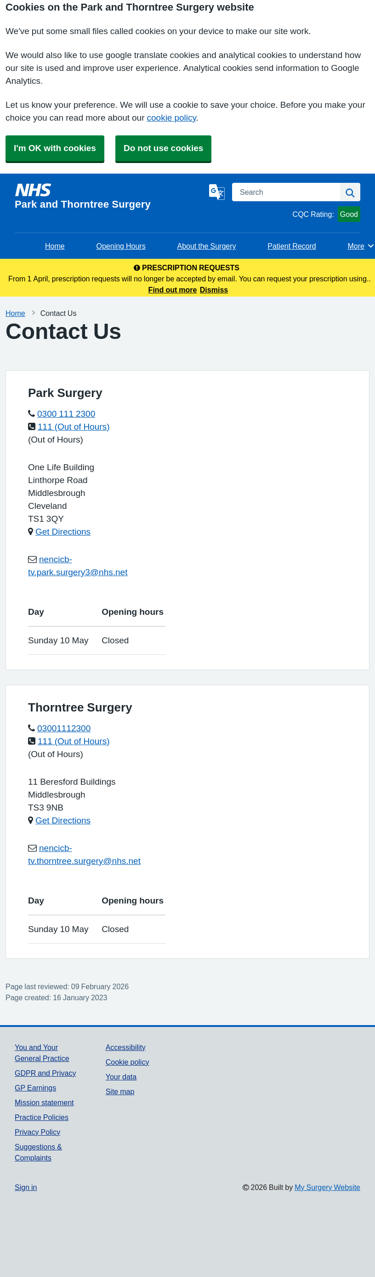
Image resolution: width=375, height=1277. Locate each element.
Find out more (172, 289)
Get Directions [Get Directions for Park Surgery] (63, 531)
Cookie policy (127, 1062)
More (361, 245)
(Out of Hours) (55, 439)
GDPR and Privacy (45, 1073)
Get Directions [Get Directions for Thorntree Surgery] (63, 820)
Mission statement (44, 1102)
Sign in (26, 1187)
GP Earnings (35, 1087)
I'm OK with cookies (55, 148)
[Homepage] (110, 196)
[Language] (217, 192)
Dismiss (214, 289)
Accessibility (126, 1047)
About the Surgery (206, 246)
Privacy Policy (37, 1132)
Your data (121, 1076)
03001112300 (64, 728)
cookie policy (171, 117)
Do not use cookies (163, 148)
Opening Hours (120, 246)
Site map (120, 1091)
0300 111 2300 (66, 413)
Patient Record (291, 246)
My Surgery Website (327, 1187)
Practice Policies (41, 1117)
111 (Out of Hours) (74, 426)
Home (55, 246)
